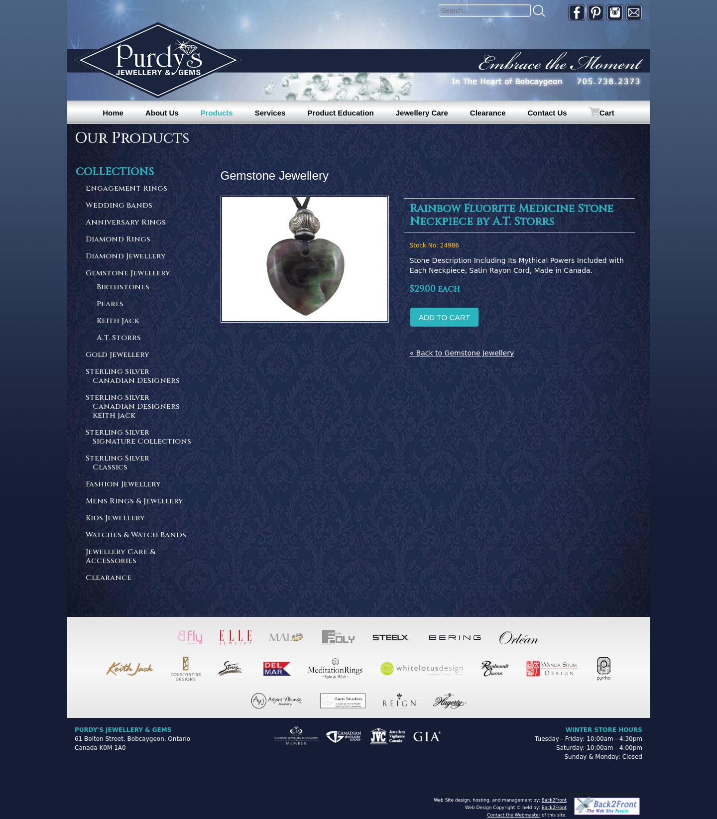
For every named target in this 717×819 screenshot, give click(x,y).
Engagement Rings (126, 189)
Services (270, 113)
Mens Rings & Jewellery (134, 501)
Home (113, 113)
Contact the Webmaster (513, 815)
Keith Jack (118, 321)
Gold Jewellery (117, 355)
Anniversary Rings (126, 223)
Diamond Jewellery (126, 256)
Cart (606, 113)
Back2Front (554, 800)
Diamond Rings (118, 239)
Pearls (110, 304)
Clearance (488, 113)
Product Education (340, 113)
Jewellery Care (422, 113)
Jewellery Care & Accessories (120, 557)
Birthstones (123, 287)
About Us (162, 113)
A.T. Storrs (119, 338)
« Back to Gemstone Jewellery (462, 353)
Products (217, 113)
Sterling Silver (139, 376)
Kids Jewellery (115, 518)
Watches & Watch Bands (136, 535)
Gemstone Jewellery (128, 273)
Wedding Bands (119, 206)
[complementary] (645, 764)
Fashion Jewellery (123, 484)
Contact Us (547, 113)
